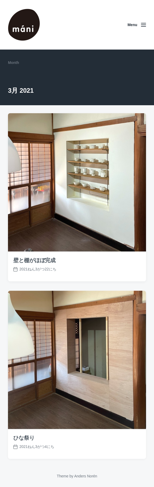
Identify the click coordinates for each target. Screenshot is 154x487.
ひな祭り (24, 447)
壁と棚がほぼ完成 (34, 260)
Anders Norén (85, 476)
